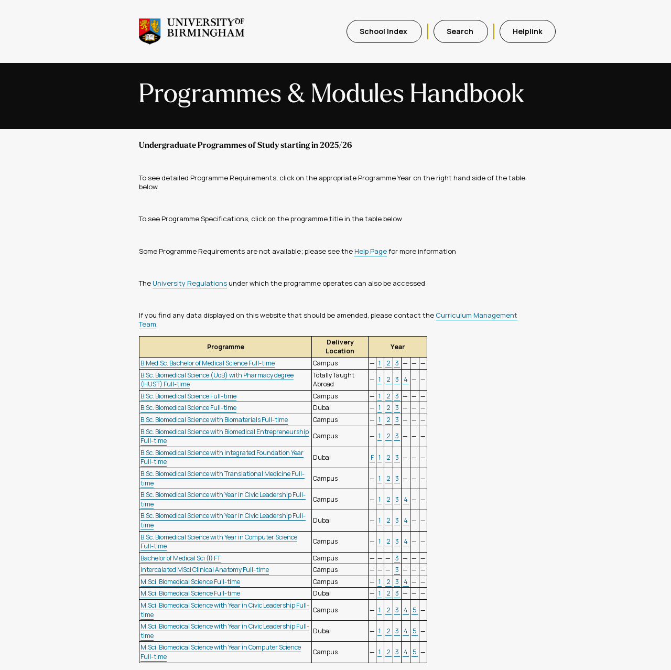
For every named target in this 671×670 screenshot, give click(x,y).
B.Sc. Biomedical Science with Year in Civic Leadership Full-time (223, 499)
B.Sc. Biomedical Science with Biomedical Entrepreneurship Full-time (224, 436)
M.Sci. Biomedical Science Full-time (190, 581)
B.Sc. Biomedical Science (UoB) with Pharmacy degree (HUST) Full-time (217, 380)
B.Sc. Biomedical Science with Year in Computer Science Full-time (218, 542)
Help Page (370, 251)
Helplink (528, 31)
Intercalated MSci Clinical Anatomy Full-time (204, 569)
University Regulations (190, 283)
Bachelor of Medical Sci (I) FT (180, 558)
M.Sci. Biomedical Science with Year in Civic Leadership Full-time (224, 610)
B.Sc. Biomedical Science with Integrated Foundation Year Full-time (222, 457)
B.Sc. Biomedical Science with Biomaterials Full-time (214, 419)
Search (461, 31)
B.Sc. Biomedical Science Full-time (188, 396)
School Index (384, 31)
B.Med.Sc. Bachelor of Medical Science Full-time (207, 363)
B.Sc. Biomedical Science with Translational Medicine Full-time (222, 478)
